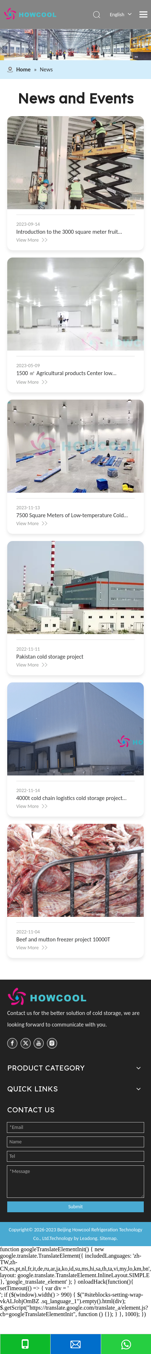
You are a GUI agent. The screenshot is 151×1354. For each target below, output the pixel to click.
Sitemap (108, 1238)
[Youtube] (39, 1043)
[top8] (75, 44)
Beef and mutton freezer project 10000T (63, 939)
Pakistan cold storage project (49, 656)
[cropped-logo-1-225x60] (48, 996)
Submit (75, 1207)
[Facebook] (12, 1043)
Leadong (88, 1238)
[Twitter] (26, 1043)
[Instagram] (52, 1043)
